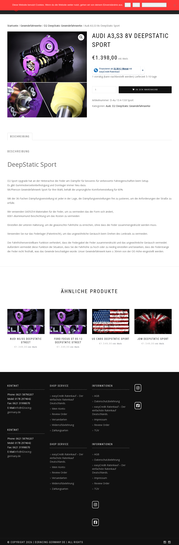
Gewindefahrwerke (31, 25)
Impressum (100, 419)
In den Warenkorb (147, 90)
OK (127, 4)
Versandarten (59, 419)
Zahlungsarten (60, 430)
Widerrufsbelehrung (63, 425)
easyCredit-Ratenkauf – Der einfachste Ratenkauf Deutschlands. (66, 399)
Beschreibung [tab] (20, 136)
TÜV (96, 430)
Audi (108, 106)
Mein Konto (58, 408)
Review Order (59, 414)
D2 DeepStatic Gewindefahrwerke (63, 25)
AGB (96, 396)
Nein (136, 4)
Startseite (12, 25)
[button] (81, 37)
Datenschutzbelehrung (107, 401)
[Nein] (174, 5)
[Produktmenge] (104, 89)
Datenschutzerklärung (154, 4)
